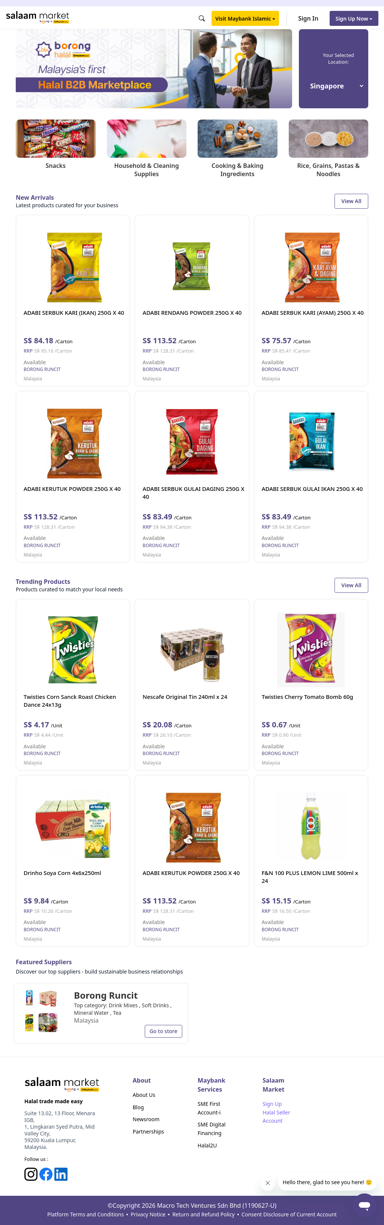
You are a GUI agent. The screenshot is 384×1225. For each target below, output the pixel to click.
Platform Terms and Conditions (85, 1214)
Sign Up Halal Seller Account (276, 1112)
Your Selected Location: (338, 58)
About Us (144, 1094)
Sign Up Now (354, 18)
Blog (138, 1107)
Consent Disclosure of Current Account (289, 1214)
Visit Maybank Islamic (245, 18)
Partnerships (148, 1131)
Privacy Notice (148, 1214)
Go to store (163, 1031)
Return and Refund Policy (203, 1214)
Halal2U (207, 1145)
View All (351, 201)
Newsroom (146, 1119)
